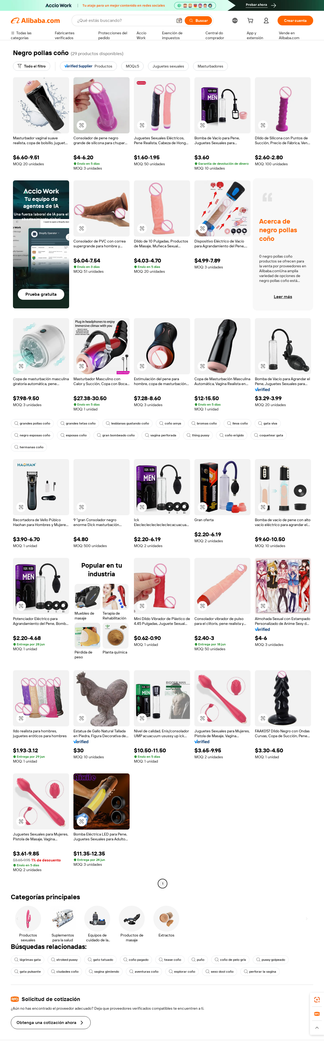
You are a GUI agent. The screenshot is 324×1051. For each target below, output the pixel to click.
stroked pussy (64, 960)
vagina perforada (160, 435)
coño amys (170, 423)
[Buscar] (198, 20)
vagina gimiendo (104, 971)
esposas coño (73, 435)
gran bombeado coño (116, 435)
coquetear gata (268, 435)
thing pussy (198, 435)
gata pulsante (27, 971)
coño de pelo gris (230, 960)
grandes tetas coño (78, 423)
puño (197, 960)
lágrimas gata (27, 960)
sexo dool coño (219, 971)
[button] (179, 20)
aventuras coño (143, 971)
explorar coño (182, 971)
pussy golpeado (270, 960)
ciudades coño (65, 971)
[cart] (251, 21)
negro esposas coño (32, 435)
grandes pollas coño (32, 423)
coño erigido (232, 435)
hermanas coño (28, 447)
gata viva (267, 423)
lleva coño (237, 423)
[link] (317, 1000)
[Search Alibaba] (124, 20)
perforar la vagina (260, 971)
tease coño (170, 960)
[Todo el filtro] (31, 66)
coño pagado (135, 960)
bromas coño (204, 423)
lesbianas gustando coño (127, 423)
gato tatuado (100, 960)
